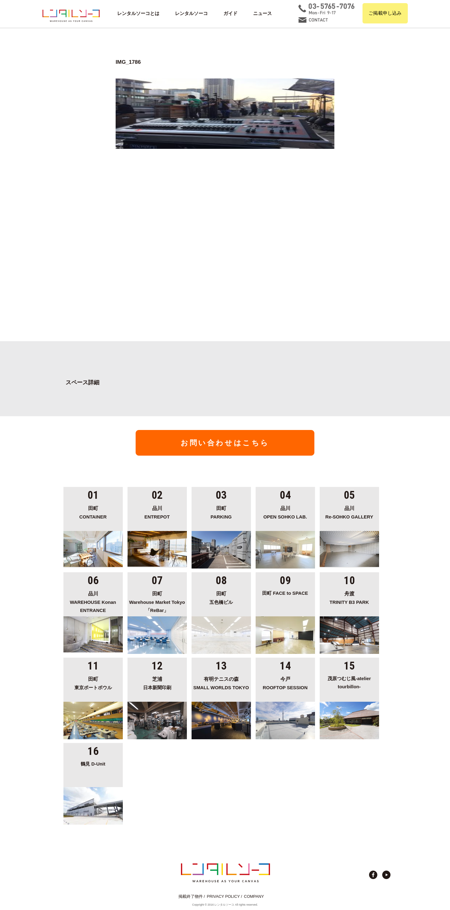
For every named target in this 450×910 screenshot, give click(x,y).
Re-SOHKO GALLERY (349, 511)
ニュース (262, 13)
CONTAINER (93, 511)
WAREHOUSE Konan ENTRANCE (93, 601)
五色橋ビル (221, 597)
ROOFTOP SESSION (285, 682)
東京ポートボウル (93, 682)
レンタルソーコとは (138, 13)
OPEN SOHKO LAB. (285, 511)
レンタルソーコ (191, 13)
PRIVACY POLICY (223, 896)
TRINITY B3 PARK (349, 597)
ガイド (230, 13)
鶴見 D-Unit (93, 763)
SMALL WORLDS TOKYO (221, 682)
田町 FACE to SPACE (285, 593)
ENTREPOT (157, 511)
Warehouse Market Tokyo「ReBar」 (157, 601)
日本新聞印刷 (157, 682)
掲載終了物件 (190, 896)
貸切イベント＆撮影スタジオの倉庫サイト (71, 15)
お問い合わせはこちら (225, 443)
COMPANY (254, 896)
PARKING (221, 511)
